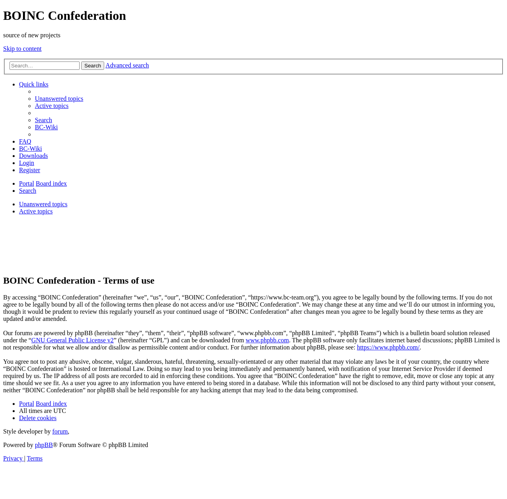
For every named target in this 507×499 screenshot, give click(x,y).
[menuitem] (59, 98)
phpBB (44, 444)
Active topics (36, 211)
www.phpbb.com (267, 340)
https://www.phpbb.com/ (388, 347)
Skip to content (22, 48)
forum (60, 431)
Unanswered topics (43, 204)
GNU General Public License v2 (72, 340)
